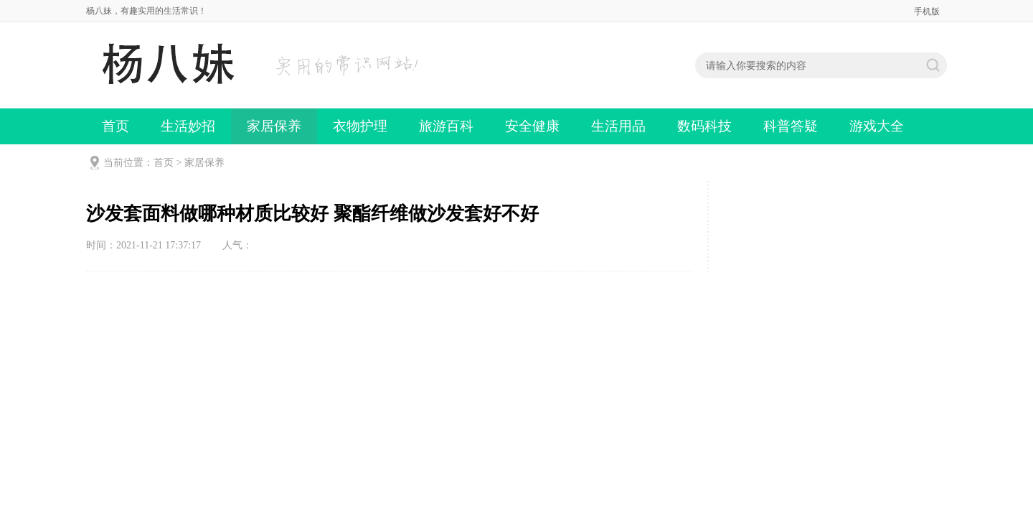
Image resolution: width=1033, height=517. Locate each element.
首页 (115, 126)
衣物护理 (360, 126)
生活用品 (618, 126)
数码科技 (704, 126)
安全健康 (532, 126)
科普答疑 (790, 126)
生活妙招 (188, 126)
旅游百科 (446, 126)
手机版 (927, 11)
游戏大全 (876, 126)
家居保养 (274, 126)
